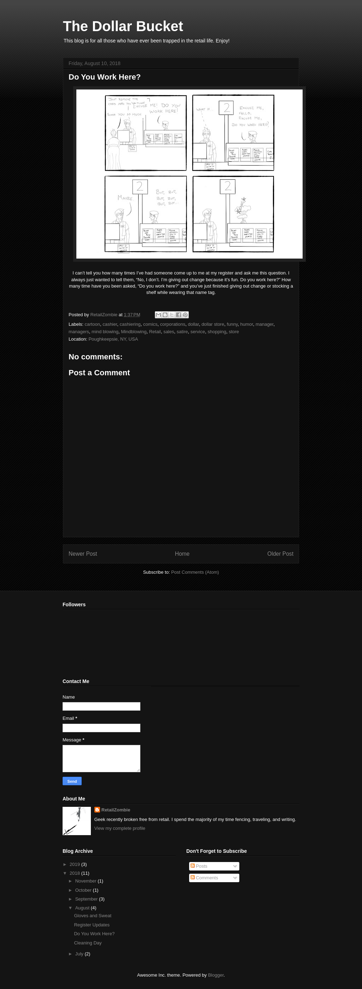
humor (246, 324)
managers (79, 331)
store (234, 331)
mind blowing (105, 331)
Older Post (280, 554)
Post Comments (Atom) (195, 572)
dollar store (213, 324)
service (198, 331)
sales (168, 331)
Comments (204, 877)
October (84, 890)
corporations (173, 324)
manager (265, 324)
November (86, 881)
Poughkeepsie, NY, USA (113, 339)
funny (232, 324)
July (80, 953)
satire (182, 331)
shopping (217, 331)
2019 (75, 864)
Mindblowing (133, 331)
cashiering (130, 324)
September (87, 899)
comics (150, 324)
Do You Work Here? (94, 933)
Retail (155, 331)
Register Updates (91, 924)
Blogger (215, 975)
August (83, 907)
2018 (75, 873)
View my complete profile (119, 828)
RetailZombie (115, 809)
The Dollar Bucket (123, 26)
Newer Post (83, 554)
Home (182, 554)
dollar (193, 324)
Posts (199, 866)
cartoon (92, 324)
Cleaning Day (87, 942)
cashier (110, 324)
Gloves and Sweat (92, 915)
